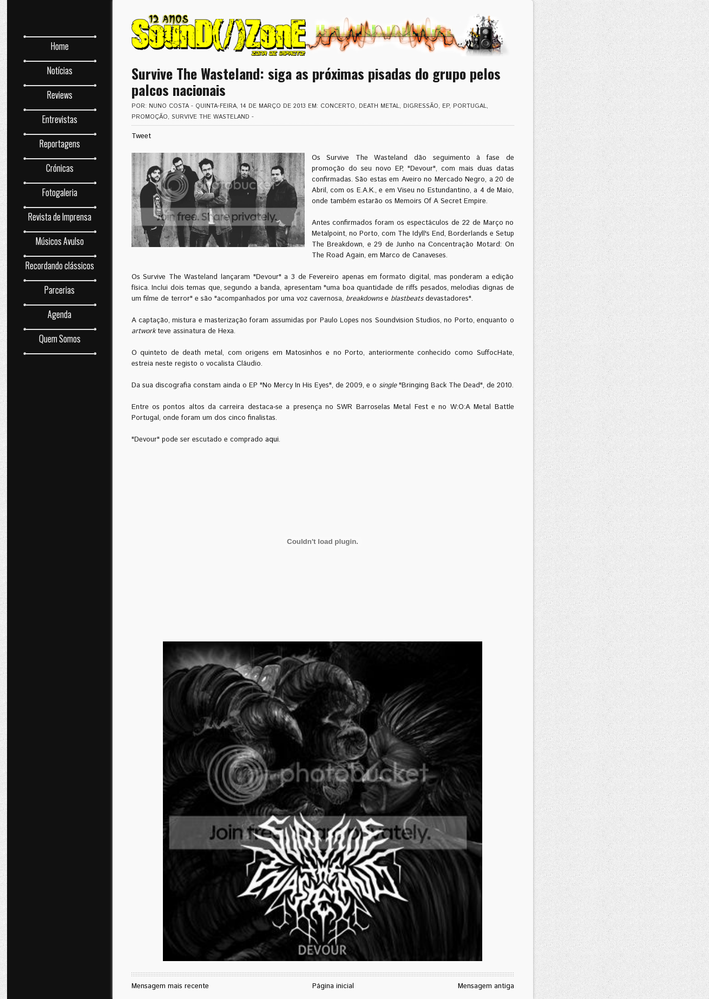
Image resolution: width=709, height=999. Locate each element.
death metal (379, 106)
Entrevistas (59, 119)
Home (60, 46)
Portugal (470, 106)
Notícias (60, 70)
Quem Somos (60, 338)
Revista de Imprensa (59, 216)
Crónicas (60, 167)
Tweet (141, 136)
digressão (420, 106)
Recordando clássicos (59, 265)
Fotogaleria (59, 192)
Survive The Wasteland (211, 117)
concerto (337, 106)
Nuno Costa (169, 106)
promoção (150, 117)
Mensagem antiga (486, 986)
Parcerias (59, 289)
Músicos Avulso (60, 241)
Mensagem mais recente (170, 986)
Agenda (59, 314)
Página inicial (333, 986)
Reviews (60, 94)
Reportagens (60, 143)
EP (445, 106)
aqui (272, 439)
